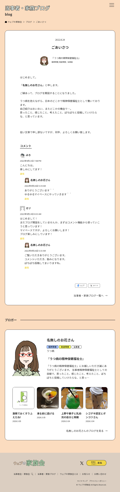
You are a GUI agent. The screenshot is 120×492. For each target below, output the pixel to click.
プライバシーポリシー (97, 481)
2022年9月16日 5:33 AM (35, 250)
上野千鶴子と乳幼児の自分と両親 (71, 415)
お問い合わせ (100, 473)
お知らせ (86, 473)
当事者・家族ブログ (47, 473)
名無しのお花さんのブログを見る (85, 431)
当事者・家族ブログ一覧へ (89, 295)
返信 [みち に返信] (22, 173)
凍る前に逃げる (45, 413)
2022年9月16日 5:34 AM (35, 185)
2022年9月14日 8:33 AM (30, 213)
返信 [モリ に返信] (22, 238)
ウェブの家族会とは (69, 473)
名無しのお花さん (40, 180)
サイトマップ (82, 481)
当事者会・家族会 (22, 473)
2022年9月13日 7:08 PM (30, 160)
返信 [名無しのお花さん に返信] (27, 198)
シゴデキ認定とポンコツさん (96, 415)
